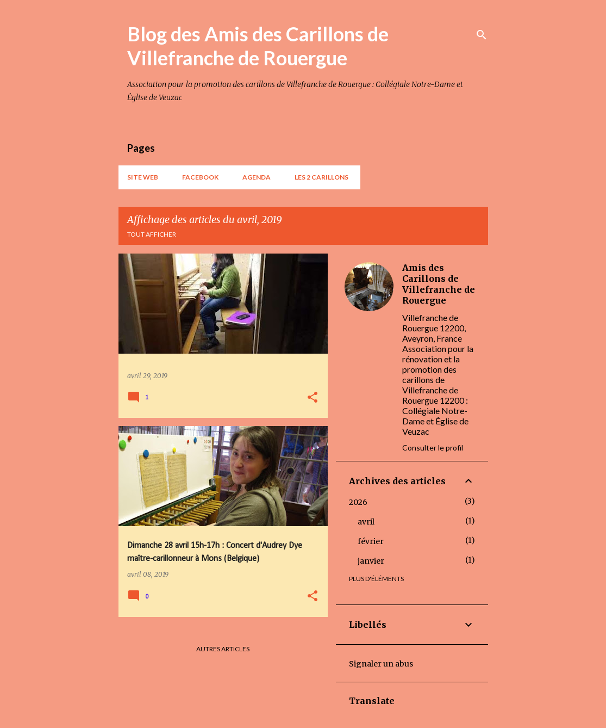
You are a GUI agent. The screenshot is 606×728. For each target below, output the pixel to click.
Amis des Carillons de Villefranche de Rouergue (438, 284)
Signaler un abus (381, 664)
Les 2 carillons (321, 177)
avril (366, 522)
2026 (358, 502)
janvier (371, 561)
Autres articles (222, 649)
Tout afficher (151, 234)
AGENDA (256, 177)
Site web (142, 177)
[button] (312, 398)
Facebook (200, 177)
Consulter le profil (432, 447)
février (371, 541)
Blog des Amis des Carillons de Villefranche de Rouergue (258, 46)
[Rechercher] (481, 35)
